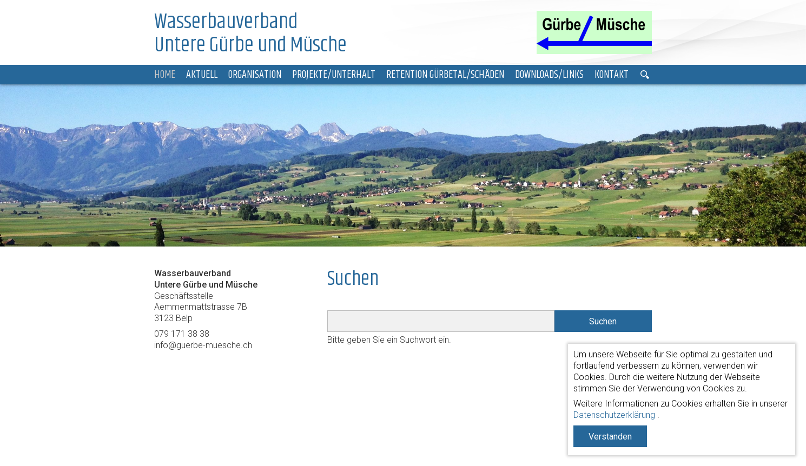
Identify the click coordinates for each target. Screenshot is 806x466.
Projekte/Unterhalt (333, 74)
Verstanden (610, 436)
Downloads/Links (549, 74)
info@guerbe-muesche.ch (203, 345)
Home (164, 74)
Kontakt (611, 74)
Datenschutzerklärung (614, 415)
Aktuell (201, 74)
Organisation (254, 74)
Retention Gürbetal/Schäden (445, 74)
